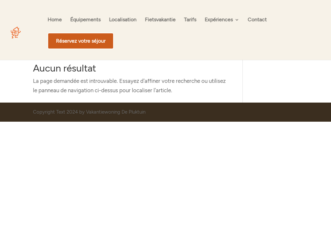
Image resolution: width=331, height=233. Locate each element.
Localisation (122, 20)
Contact (257, 20)
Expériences (219, 20)
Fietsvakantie (160, 20)
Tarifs (190, 20)
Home (55, 20)
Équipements (85, 20)
